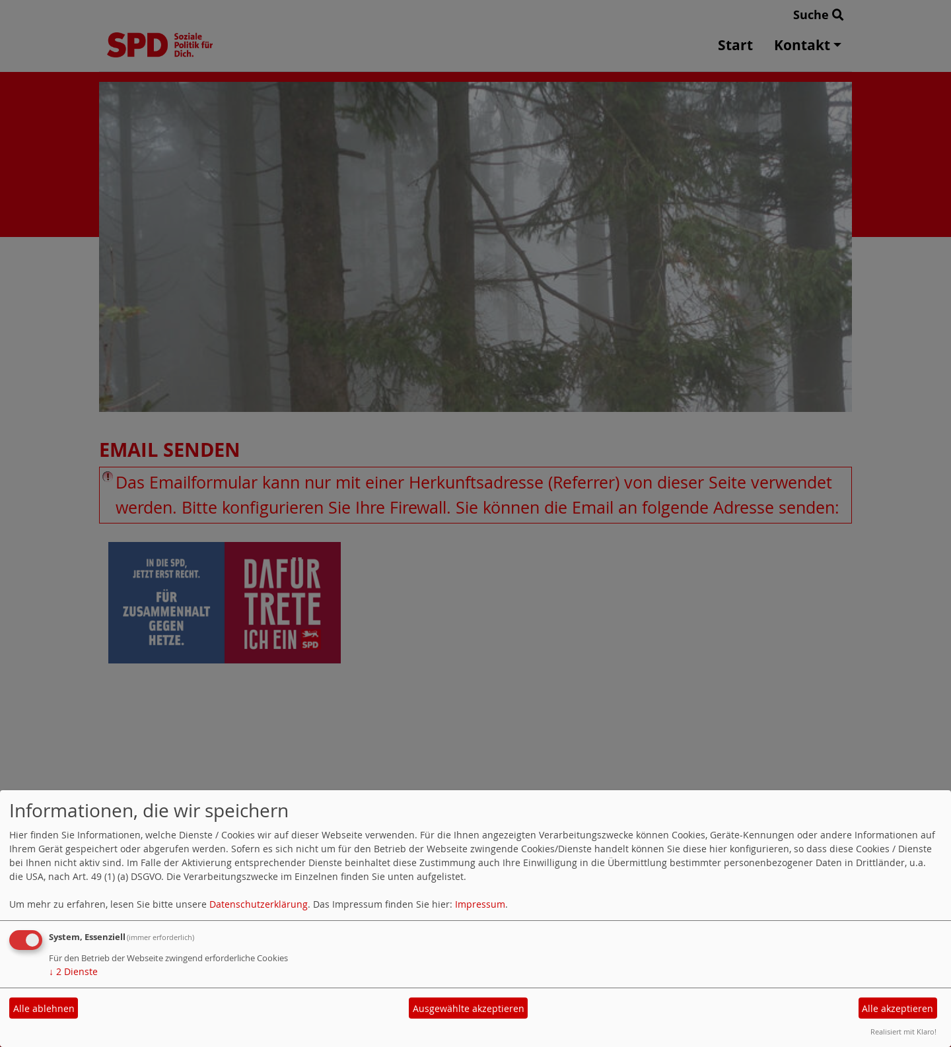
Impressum (480, 904)
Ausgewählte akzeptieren (468, 1008)
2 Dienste (73, 971)
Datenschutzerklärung (258, 904)
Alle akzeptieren (897, 1008)
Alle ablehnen (44, 1008)
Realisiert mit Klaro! (903, 1031)
